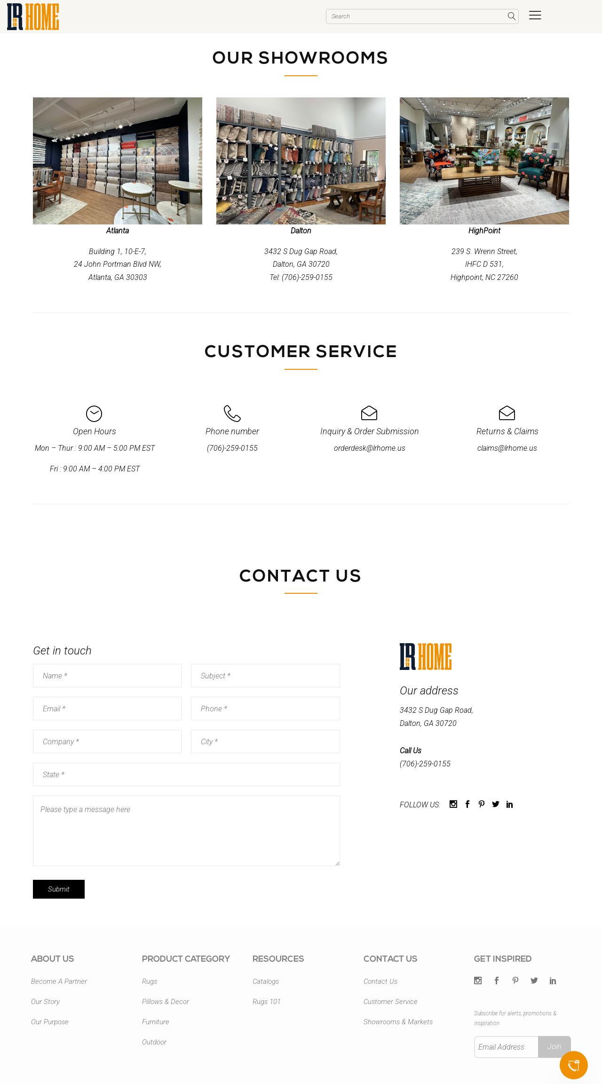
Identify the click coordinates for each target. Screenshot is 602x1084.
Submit (59, 889)
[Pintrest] (515, 981)
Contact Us (380, 981)
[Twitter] (478, 981)
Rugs (149, 981)
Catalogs (266, 981)
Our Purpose (50, 1022)
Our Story (45, 1001)
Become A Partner (59, 981)
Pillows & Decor (165, 1001)
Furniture (155, 1022)
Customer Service (391, 1001)
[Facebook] (496, 981)
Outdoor (154, 1042)
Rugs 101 (267, 1001)
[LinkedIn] (553, 981)
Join (554, 1046)
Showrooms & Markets (398, 1022)
